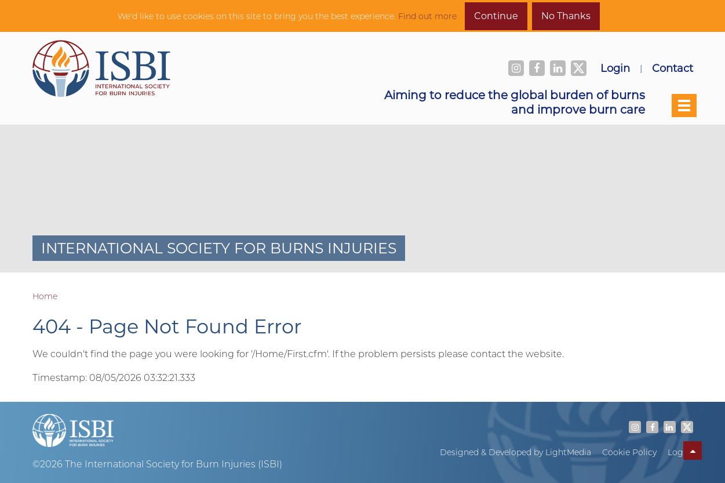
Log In (680, 452)
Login (615, 68)
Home (44, 296)
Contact (672, 68)
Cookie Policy (629, 452)
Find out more (427, 16)
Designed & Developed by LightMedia (515, 452)
